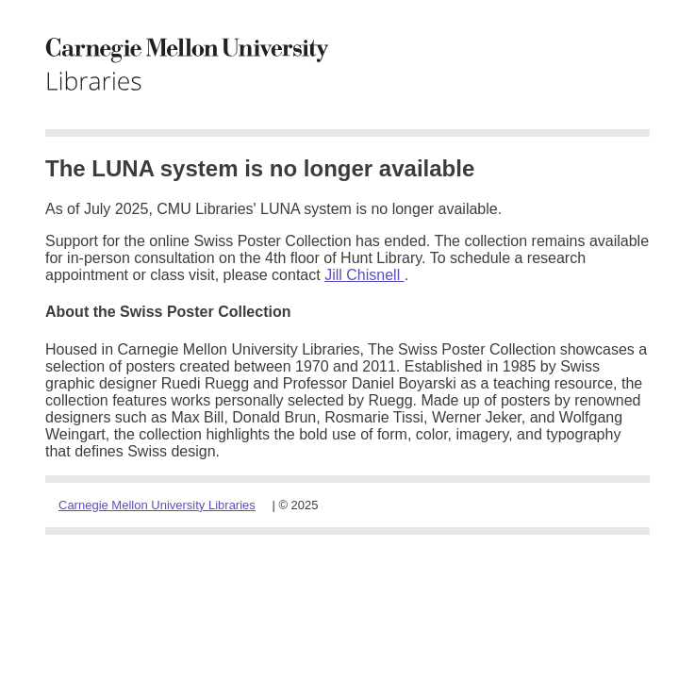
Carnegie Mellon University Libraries (157, 505)
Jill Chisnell (364, 275)
